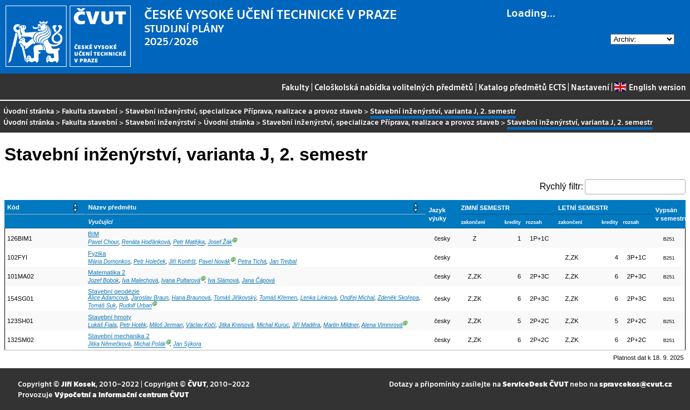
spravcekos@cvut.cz (635, 383)
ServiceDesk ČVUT (535, 383)
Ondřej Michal (357, 298)
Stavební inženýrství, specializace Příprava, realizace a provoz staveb (243, 110)
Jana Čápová (257, 280)
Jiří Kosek (78, 383)
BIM (93, 234)
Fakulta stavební (89, 110)
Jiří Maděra (306, 325)
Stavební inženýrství (160, 122)
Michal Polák (149, 344)
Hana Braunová (190, 298)
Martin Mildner (340, 325)
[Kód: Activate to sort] (45, 207)
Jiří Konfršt (182, 261)
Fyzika (97, 253)
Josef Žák (220, 243)
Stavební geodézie (114, 291)
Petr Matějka (189, 243)
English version (650, 87)
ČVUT (197, 383)
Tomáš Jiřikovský (235, 298)
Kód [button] (13, 207)
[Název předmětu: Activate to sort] (256, 207)
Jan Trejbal (283, 261)
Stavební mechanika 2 (119, 336)
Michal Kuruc (273, 325)
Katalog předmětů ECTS (522, 87)
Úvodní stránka (28, 110)
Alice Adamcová (108, 298)
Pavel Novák (214, 261)
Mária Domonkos (109, 261)
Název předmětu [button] (112, 207)
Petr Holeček (150, 261)
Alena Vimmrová (382, 325)
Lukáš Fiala (102, 325)
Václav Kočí (200, 325)
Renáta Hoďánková (146, 243)
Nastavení (590, 87)
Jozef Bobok (103, 280)
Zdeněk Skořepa (398, 298)
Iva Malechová (140, 280)
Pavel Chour (103, 243)
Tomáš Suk (102, 306)
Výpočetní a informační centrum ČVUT (122, 394)
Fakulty (295, 87)
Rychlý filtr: (561, 186)
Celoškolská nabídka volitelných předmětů (394, 87)
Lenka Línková (318, 298)
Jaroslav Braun (150, 298)
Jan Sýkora (187, 344)
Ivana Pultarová (180, 280)
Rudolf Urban (135, 306)
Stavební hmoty (109, 317)
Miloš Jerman (166, 325)
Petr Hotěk (133, 325)
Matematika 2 (106, 272)
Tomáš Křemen (278, 298)
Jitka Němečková (109, 344)
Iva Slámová (223, 280)
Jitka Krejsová (236, 325)
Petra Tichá (252, 261)
